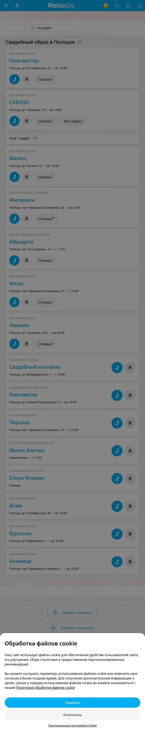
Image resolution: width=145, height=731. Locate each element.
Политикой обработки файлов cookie (45, 687)
